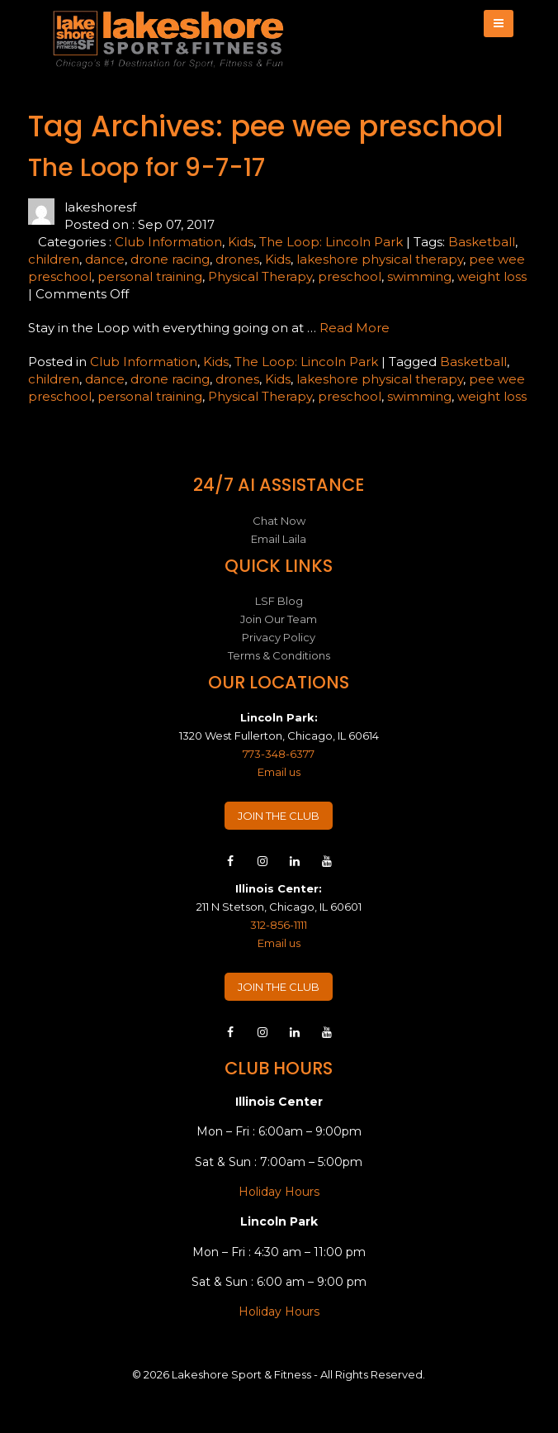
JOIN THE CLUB (278, 815)
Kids (240, 242)
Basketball (481, 242)
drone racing (170, 259)
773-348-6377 (278, 753)
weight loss (492, 276)
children (53, 259)
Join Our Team (278, 619)
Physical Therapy (260, 276)
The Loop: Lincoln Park (331, 242)
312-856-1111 (278, 924)
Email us (279, 771)
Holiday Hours (279, 1191)
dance (105, 259)
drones (237, 259)
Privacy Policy (278, 637)
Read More (354, 328)
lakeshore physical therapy (379, 259)
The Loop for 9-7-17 (146, 167)
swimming (419, 276)
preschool (349, 276)
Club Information (168, 242)
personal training (149, 276)
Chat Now (279, 520)
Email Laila (278, 538)
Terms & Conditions (279, 655)
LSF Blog (279, 600)
